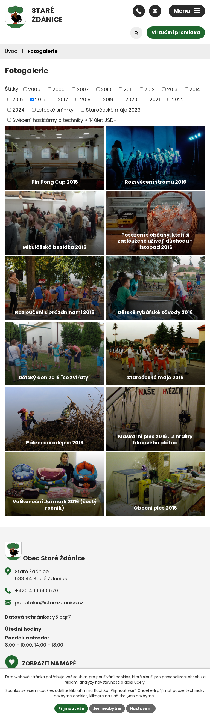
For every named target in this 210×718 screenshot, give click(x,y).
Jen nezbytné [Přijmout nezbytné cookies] (107, 708)
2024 (18, 109)
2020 (131, 99)
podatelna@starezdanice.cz (49, 602)
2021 (155, 99)
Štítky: (12, 88)
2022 (178, 99)
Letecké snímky (55, 109)
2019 (108, 99)
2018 (85, 99)
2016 (40, 99)
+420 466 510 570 (36, 590)
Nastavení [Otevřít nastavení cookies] (141, 708)
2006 (58, 89)
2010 (106, 89)
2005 (34, 89)
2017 (63, 99)
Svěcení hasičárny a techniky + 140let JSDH (64, 119)
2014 (194, 89)
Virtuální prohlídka (175, 32)
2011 (128, 89)
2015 (17, 99)
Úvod (11, 51)
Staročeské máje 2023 (113, 109)
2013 (172, 89)
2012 (149, 89)
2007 (83, 89)
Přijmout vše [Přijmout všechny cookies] (71, 708)
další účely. (134, 682)
